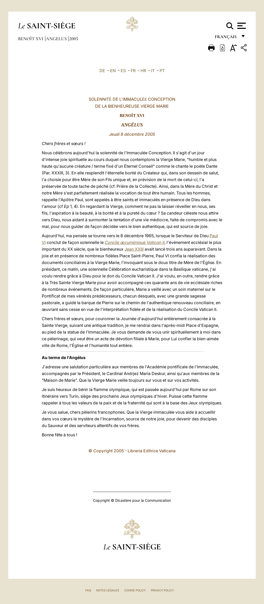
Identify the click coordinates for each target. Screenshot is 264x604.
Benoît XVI (31, 38)
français (226, 38)
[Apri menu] (241, 25)
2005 (73, 38)
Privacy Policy (162, 590)
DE (102, 70)
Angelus (57, 38)
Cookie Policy (135, 590)
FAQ (88, 590)
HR (143, 70)
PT (162, 70)
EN (113, 70)
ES (123, 70)
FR (133, 70)
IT (153, 70)
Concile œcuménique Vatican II (134, 242)
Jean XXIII (134, 249)
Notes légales (107, 590)
